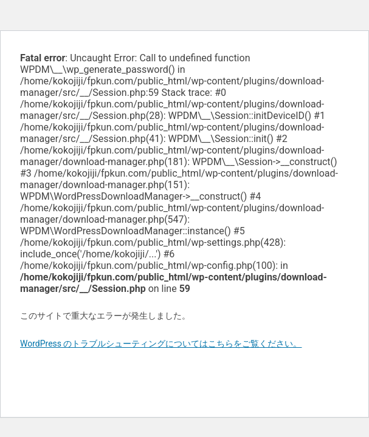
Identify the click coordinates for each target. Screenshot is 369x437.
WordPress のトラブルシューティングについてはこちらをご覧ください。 (161, 343)
